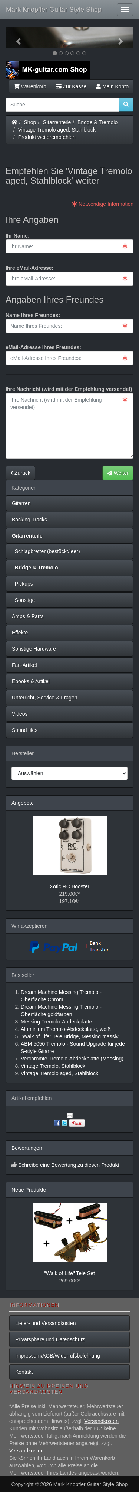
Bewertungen (26, 1148)
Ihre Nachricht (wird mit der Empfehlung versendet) (69, 389)
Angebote (22, 803)
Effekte (20, 633)
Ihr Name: (18, 236)
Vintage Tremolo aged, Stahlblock (57, 130)
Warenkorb (30, 86)
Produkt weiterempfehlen (47, 137)
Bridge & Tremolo (97, 122)
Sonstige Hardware (34, 649)
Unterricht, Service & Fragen (44, 698)
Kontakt (24, 1372)
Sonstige (23, 600)
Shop (30, 122)
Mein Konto (112, 86)
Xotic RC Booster (69, 886)
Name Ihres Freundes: (33, 315)
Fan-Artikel (24, 665)
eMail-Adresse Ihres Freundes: (43, 347)
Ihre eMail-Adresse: (29, 268)
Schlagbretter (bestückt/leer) (46, 551)
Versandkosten (101, 1421)
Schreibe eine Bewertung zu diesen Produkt (68, 1165)
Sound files (24, 730)
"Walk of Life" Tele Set (69, 1273)
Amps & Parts (28, 616)
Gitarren (21, 503)
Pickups (22, 584)
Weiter (118, 473)
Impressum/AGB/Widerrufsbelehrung (57, 1356)
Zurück (20, 473)
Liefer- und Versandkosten (45, 1323)
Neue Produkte (28, 1190)
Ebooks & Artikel (31, 681)
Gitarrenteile (57, 122)
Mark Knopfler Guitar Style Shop (54, 9)
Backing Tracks (29, 519)
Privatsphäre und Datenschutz (50, 1339)
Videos (20, 714)
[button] (15, 37)
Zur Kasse (71, 86)
